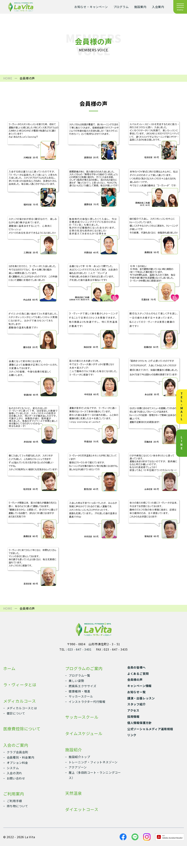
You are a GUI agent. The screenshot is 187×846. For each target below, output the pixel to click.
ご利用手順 (14, 801)
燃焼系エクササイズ (82, 686)
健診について (16, 713)
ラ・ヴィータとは (20, 684)
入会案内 (158, 7)
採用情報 (133, 716)
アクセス (133, 710)
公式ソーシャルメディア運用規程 (150, 729)
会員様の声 (135, 679)
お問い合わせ (16, 778)
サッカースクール (81, 696)
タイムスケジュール (83, 733)
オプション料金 (17, 762)
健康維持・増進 (79, 691)
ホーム (9, 668)
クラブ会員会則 (17, 752)
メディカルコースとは (22, 708)
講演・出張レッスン (141, 698)
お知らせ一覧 (136, 692)
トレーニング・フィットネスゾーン (93, 762)
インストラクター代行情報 (87, 701)
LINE (181, 443)
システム (13, 768)
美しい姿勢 (76, 680)
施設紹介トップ (79, 757)
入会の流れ (14, 773)
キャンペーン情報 (139, 686)
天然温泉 (73, 793)
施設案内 (140, 7)
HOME (7, 78)
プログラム (121, 7)
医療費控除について (22, 728)
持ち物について (17, 806)
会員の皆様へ (136, 667)
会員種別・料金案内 (20, 757)
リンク (131, 735)
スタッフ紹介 (136, 704)
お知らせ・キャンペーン (91, 7)
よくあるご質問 (138, 673)
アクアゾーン (78, 767)
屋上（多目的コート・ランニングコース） (95, 775)
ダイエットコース (81, 809)
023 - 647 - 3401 (80, 649)
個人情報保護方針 (139, 723)
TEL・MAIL (181, 406)
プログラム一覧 (79, 675)
